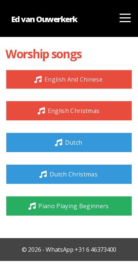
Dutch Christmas (68, 174)
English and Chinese (68, 79)
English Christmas (68, 111)
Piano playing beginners (68, 206)
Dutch (68, 142)
